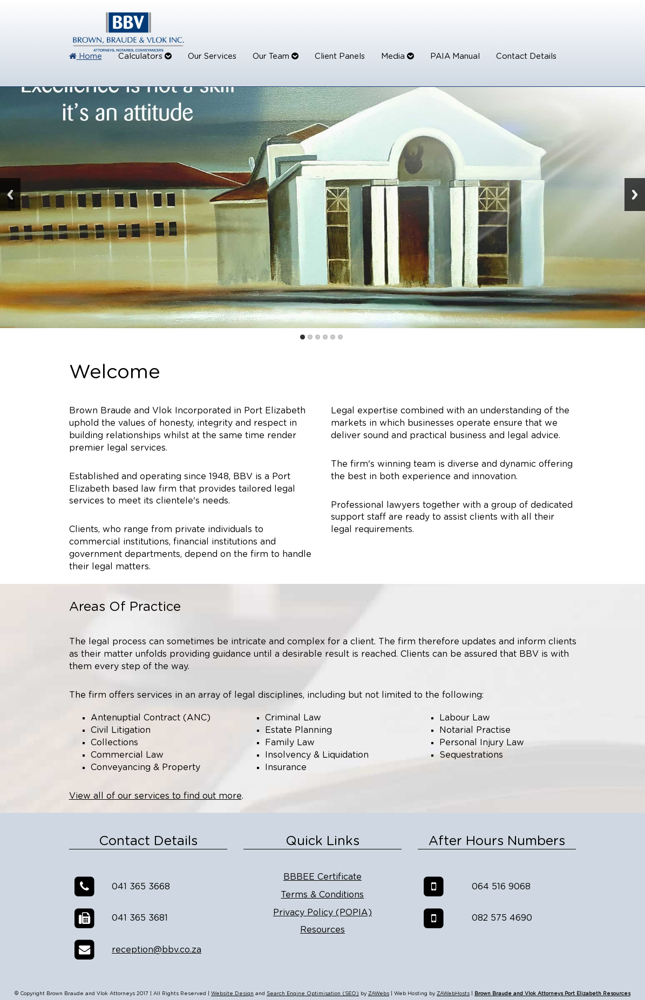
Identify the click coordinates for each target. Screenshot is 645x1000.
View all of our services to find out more (155, 796)
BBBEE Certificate (322, 877)
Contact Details (526, 56)
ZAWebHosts (453, 993)
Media (397, 56)
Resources (322, 930)
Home (85, 56)
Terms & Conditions (322, 894)
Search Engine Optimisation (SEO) (313, 993)
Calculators (145, 56)
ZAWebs (378, 993)
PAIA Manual (455, 56)
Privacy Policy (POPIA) (322, 912)
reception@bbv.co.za (156, 949)
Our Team (275, 56)
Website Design (232, 993)
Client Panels (340, 56)
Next (634, 194)
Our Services (212, 56)
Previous (10, 194)
